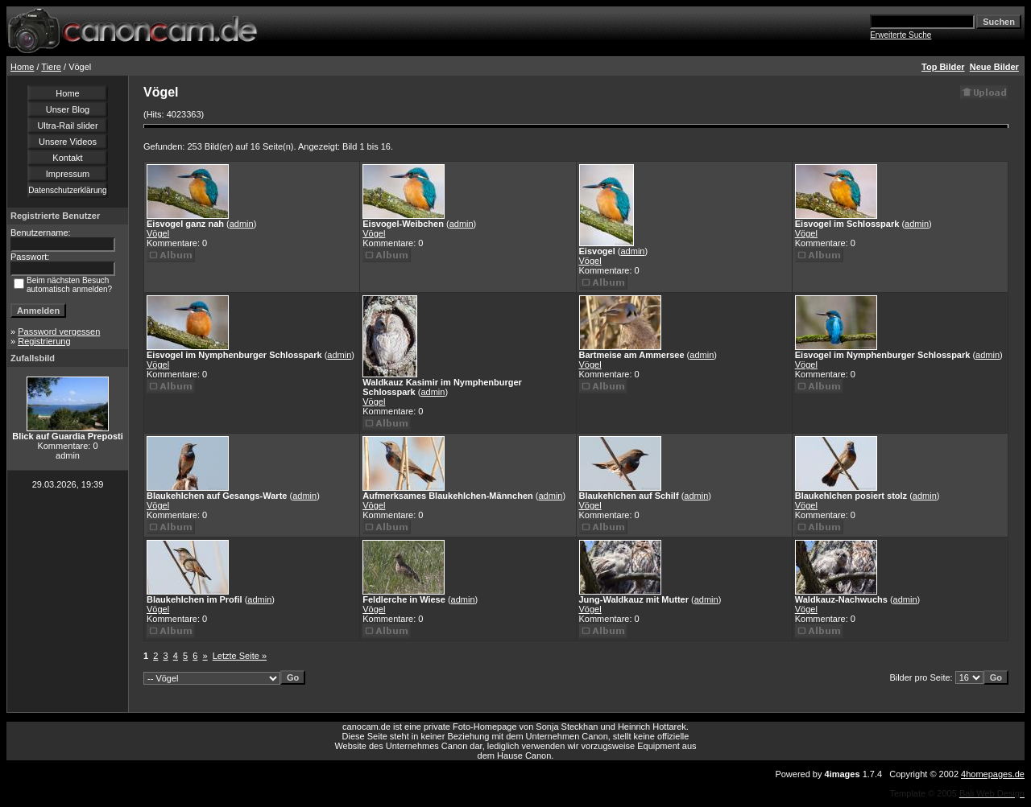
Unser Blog (67, 109)
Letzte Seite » (240, 656)
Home (22, 67)
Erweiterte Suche (900, 35)
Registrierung (44, 341)
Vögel (158, 233)
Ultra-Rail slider (67, 125)
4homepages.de (993, 774)
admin (242, 224)
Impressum (67, 174)
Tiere (51, 67)
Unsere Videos (68, 141)
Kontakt (67, 158)
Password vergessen (59, 331)
